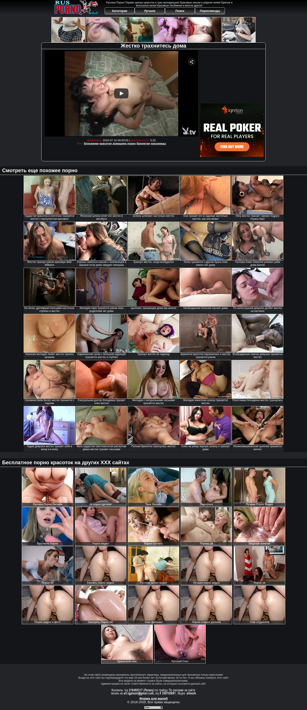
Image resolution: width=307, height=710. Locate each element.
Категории (119, 11)
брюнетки (143, 143)
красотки (106, 143)
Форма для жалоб (153, 698)
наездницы (158, 143)
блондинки (91, 143)
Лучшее (149, 11)
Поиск (179, 11)
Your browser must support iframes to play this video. (121, 93)
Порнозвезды (210, 11)
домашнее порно (124, 143)
